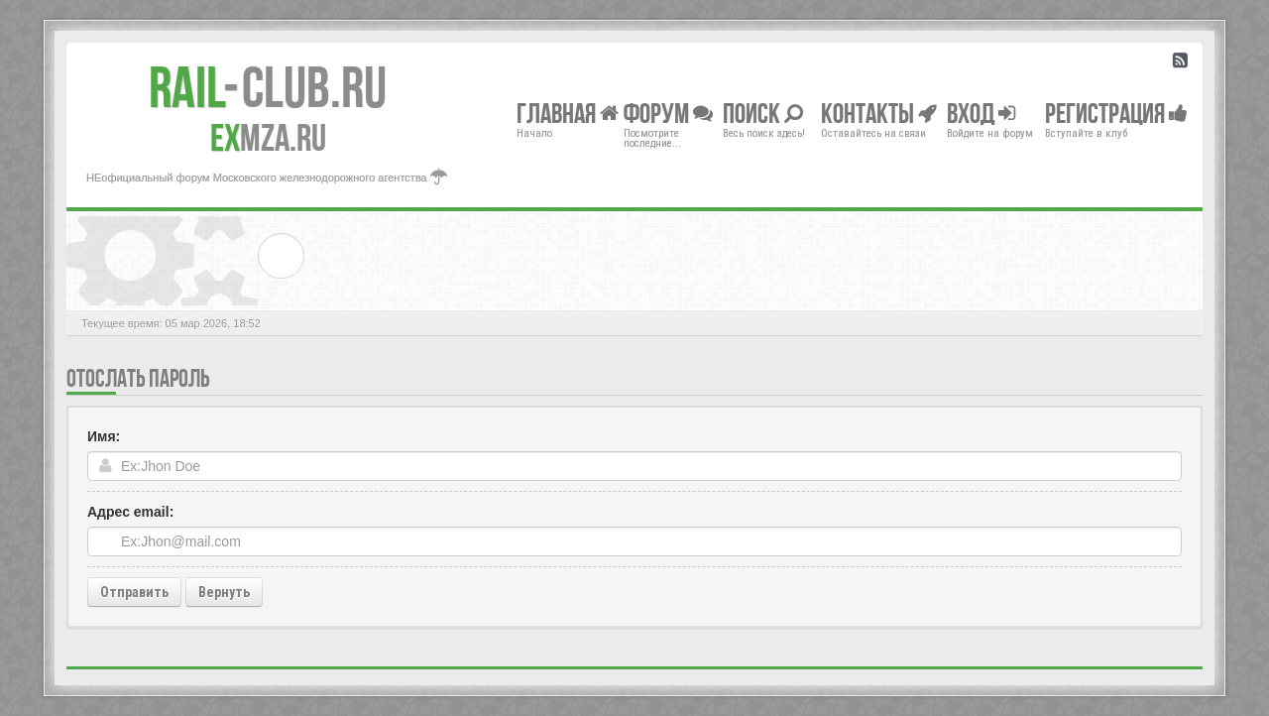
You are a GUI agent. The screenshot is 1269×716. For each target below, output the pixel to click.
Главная (568, 112)
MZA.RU (268, 138)
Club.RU (268, 87)
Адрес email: (130, 512)
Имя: (103, 436)
